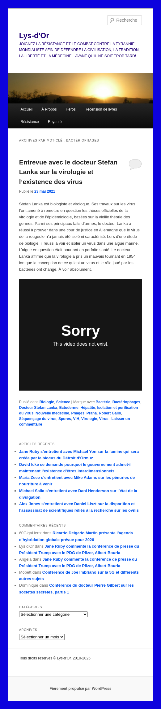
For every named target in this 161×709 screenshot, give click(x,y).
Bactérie (103, 402)
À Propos (49, 109)
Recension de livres (101, 109)
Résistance (29, 122)
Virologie (89, 419)
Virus (103, 419)
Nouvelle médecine (52, 413)
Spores (64, 419)
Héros (71, 109)
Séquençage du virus (38, 419)
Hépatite (87, 407)
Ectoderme (68, 407)
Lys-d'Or (34, 35)
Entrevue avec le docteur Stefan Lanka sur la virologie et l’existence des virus (68, 172)
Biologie (47, 402)
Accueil (26, 109)
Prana (92, 413)
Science (63, 402)
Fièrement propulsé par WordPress (81, 688)
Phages (77, 413)
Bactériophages (126, 402)
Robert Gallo (110, 413)
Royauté (55, 122)
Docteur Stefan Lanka (38, 407)
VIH (76, 419)
